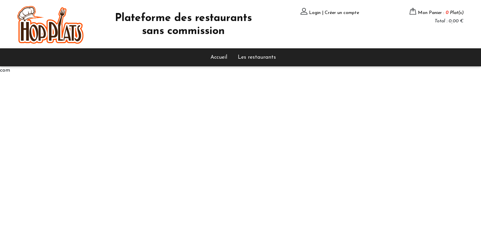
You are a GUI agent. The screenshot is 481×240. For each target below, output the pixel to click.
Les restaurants (257, 57)
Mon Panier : (441, 12)
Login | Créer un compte (334, 12)
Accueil (218, 57)
